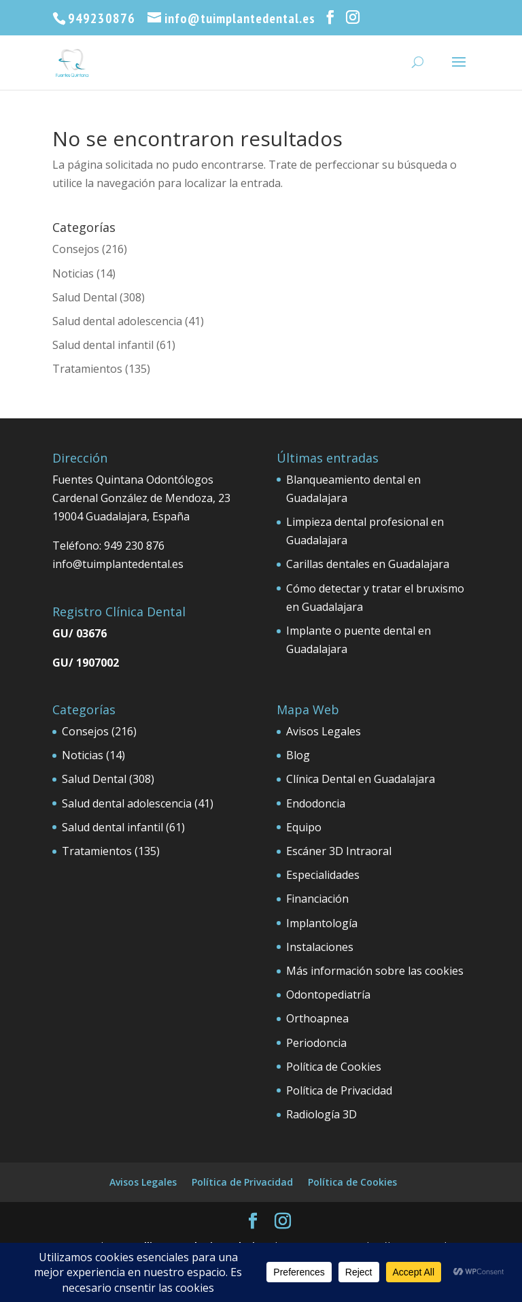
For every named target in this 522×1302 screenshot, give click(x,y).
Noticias (73, 273)
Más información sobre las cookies (375, 970)
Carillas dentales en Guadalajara (367, 563)
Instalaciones (319, 946)
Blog (298, 755)
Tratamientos (87, 368)
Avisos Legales (323, 731)
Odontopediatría (328, 994)
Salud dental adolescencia (117, 321)
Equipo (303, 827)
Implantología (322, 923)
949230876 (101, 18)
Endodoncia (315, 803)
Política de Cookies (333, 1066)
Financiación (317, 898)
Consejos (75, 248)
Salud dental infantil (103, 344)
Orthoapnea (317, 1018)
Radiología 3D (321, 1114)
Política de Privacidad (339, 1090)
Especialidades (323, 874)
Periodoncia (316, 1042)
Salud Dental (84, 297)
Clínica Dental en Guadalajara (360, 778)
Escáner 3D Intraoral (339, 851)
